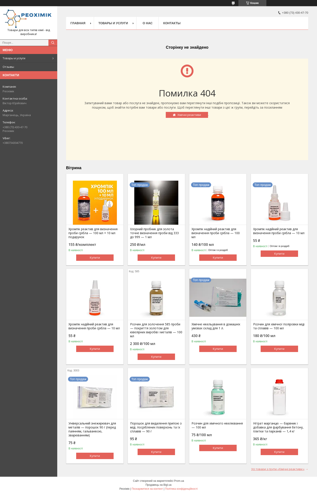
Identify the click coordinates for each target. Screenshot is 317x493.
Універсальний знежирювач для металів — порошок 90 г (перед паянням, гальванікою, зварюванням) (92, 429)
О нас (148, 23)
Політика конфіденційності (181, 488)
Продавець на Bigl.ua (158, 484)
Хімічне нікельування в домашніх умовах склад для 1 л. (216, 326)
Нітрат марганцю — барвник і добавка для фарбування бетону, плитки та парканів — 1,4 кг (278, 427)
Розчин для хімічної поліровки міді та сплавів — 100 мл (278, 326)
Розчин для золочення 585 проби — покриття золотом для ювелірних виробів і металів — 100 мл (156, 330)
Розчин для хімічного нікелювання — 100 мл (217, 425)
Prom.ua (179, 480)
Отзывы (8, 67)
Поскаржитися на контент (147, 488)
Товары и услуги (14, 58)
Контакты (171, 23)
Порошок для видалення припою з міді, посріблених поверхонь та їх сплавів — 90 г (156, 427)
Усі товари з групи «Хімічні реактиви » (277, 469)
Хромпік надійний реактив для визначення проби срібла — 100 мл (216, 233)
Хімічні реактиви (189, 115)
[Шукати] (52, 42)
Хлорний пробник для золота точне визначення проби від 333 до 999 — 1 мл (154, 233)
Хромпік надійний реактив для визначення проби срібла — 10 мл (278, 231)
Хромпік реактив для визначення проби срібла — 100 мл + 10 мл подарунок (93, 233)
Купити (95, 257)
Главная (77, 23)
